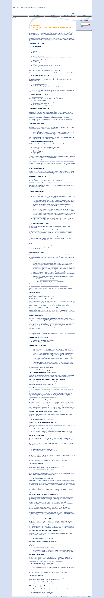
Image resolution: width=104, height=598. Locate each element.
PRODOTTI (52, 15)
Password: (79, 24)
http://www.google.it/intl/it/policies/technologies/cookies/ (52, 278)
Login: (78, 23)
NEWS (84, 15)
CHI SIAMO (36, 15)
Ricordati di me (85, 26)
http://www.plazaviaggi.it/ (37, 254)
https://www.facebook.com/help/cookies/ (49, 280)
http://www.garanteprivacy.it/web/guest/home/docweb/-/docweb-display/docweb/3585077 (48, 286)
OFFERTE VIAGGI (68, 15)
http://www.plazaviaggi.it (37, 97)
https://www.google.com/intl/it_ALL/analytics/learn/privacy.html (43, 260)
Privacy (15, 596)
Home (20, 15)
